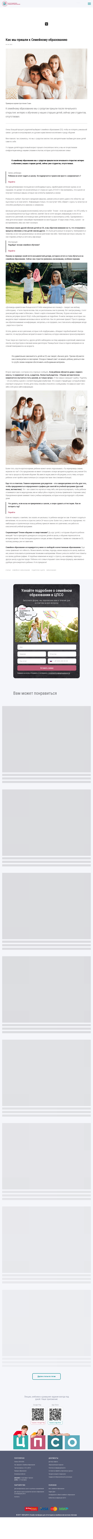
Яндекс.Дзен (52, 1513)
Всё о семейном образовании (56, 1510)
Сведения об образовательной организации (60, 1498)
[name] (46, 669)
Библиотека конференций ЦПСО (57, 1519)
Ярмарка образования (20, 1492)
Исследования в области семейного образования (62, 1516)
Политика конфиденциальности (57, 1489)
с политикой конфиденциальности (59, 695)
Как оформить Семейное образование (24, 1486)
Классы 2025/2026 (19, 1483)
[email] (31, 682)
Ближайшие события (19, 1495)
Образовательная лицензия (56, 1486)
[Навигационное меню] (89, 4)
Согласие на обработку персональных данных (61, 1492)
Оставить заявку (46, 690)
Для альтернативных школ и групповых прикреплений (29, 1510)
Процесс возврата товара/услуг (57, 1495)
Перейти (18, 187)
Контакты (17, 1518)
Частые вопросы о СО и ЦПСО (22, 1489)
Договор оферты (53, 1483)
